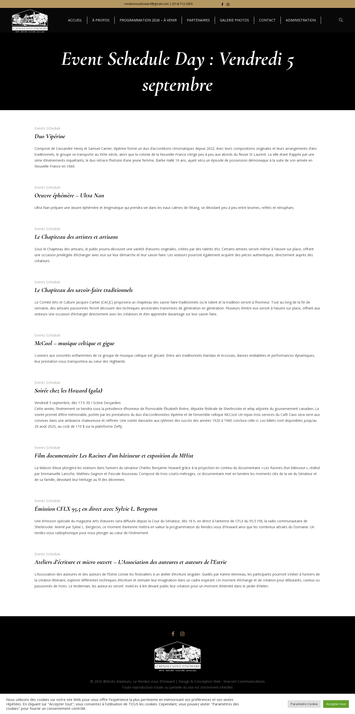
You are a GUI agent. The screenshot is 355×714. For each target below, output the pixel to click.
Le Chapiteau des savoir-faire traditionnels (84, 290)
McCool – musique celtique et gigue (74, 343)
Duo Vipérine (50, 136)
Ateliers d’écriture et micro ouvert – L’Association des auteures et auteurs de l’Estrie (131, 562)
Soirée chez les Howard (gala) (68, 390)
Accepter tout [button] (336, 704)
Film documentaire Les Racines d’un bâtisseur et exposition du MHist (114, 455)
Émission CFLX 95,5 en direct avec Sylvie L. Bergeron (96, 508)
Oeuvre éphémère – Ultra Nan (69, 195)
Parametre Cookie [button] (304, 704)
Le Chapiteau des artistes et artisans (76, 236)
